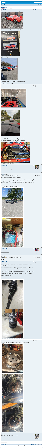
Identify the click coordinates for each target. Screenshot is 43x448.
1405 (36, 439)
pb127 (2, 256)
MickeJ (35, 9)
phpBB (19, 445)
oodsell (35, 169)
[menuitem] (5, 4)
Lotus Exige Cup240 (4, 7)
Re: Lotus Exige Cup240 (4, 85)
